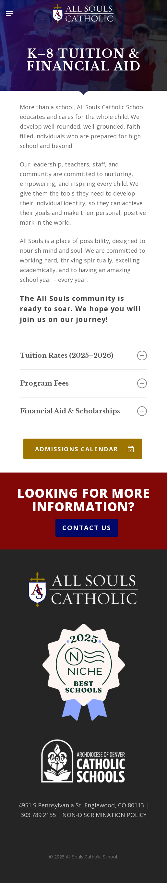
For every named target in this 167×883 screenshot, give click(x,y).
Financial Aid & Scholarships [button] (83, 411)
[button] (9, 13)
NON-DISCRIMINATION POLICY (104, 815)
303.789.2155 (38, 815)
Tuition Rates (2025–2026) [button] (83, 355)
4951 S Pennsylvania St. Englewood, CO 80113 (81, 805)
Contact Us (86, 527)
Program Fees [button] (83, 383)
